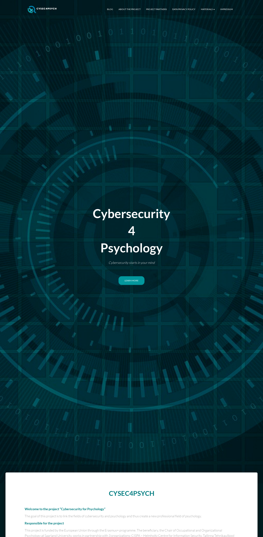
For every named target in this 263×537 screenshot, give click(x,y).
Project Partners (156, 9)
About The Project (130, 9)
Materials (208, 9)
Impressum (226, 9)
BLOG (110, 9)
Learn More (131, 280)
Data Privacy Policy (183, 9)
